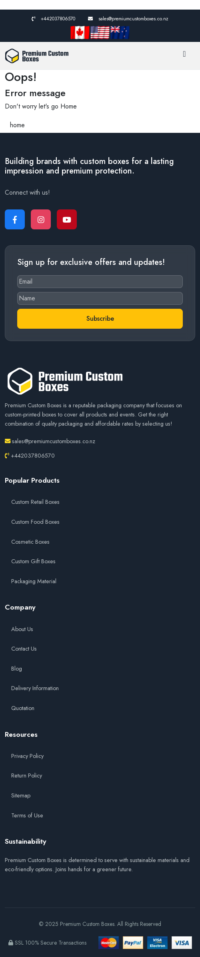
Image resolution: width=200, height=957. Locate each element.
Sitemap (20, 795)
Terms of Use (27, 815)
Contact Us (24, 649)
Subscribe (100, 318)
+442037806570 (53, 18)
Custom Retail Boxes (35, 502)
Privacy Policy (27, 756)
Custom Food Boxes (35, 522)
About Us (22, 629)
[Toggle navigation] (184, 55)
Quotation (22, 708)
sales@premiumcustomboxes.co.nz (128, 18)
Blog (16, 669)
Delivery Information (35, 688)
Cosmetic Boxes (30, 542)
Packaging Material (33, 581)
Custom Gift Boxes (33, 561)
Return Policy (26, 775)
